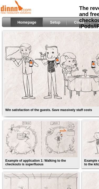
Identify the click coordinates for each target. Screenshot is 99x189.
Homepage (26, 22)
